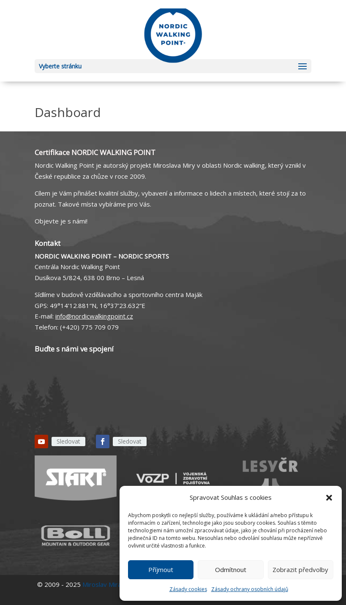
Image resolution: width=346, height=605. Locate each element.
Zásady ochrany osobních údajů (249, 589)
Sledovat (68, 441)
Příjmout (160, 569)
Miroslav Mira (101, 584)
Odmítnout (230, 569)
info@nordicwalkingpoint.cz (94, 316)
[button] (329, 497)
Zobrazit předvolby (300, 569)
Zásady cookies (188, 589)
